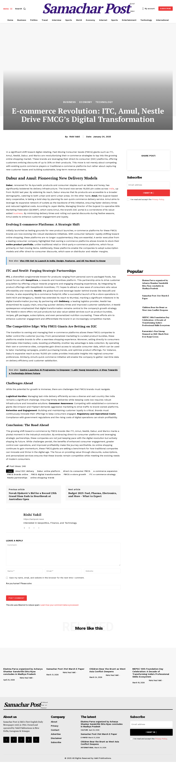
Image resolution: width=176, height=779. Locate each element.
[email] (148, 185)
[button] (21, 9)
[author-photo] (11, 677)
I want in (148, 193)
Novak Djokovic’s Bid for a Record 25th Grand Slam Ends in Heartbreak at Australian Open (33, 496)
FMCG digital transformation (46, 474)
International (87, 748)
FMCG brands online (17, 474)
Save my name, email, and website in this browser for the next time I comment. (46, 578)
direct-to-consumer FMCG (76, 471)
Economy (85, 102)
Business (69, 102)
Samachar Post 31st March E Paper (65, 669)
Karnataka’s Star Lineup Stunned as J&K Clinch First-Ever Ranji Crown (155, 334)
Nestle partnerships (17, 478)
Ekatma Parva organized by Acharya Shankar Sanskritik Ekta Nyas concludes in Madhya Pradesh (155, 284)
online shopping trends (42, 478)
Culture (84, 730)
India (111, 188)
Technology (104, 102)
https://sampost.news (33, 519)
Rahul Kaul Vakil (26, 678)
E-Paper (84, 738)
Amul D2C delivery (24, 471)
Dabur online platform (48, 471)
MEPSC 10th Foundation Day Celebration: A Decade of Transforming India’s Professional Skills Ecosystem (156, 321)
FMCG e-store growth (75, 474)
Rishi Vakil (74, 136)
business (18, 213)
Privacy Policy (158, 199)
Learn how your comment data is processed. (59, 605)
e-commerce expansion (105, 471)
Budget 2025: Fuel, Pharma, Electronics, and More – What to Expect (92, 495)
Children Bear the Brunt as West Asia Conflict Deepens (155, 308)
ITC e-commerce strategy (102, 474)
